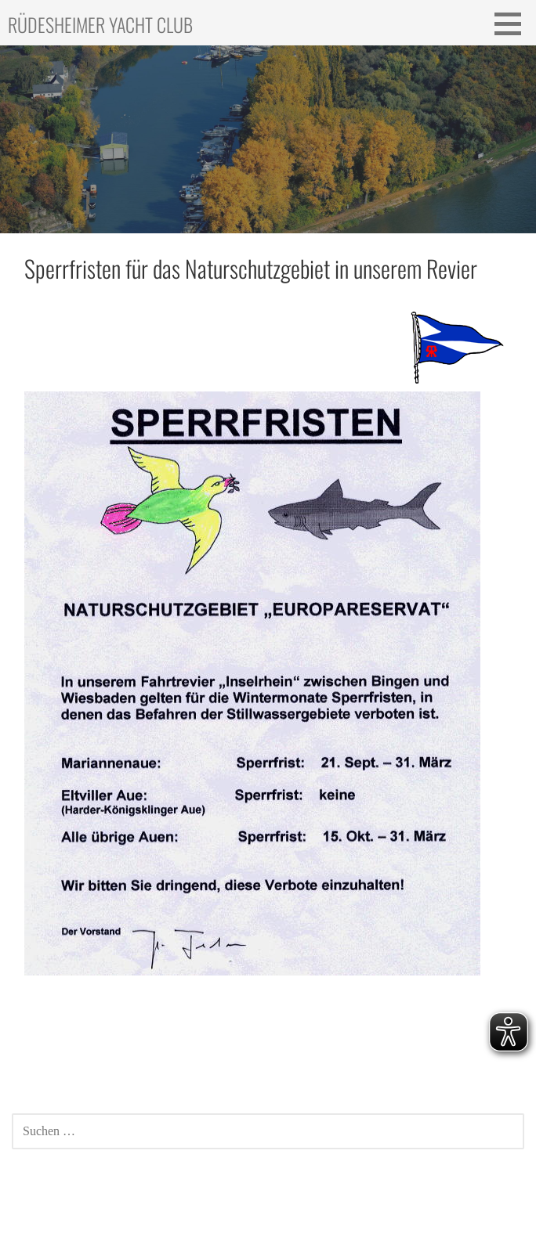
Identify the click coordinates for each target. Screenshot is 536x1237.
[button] (513, 23)
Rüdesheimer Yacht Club (100, 24)
